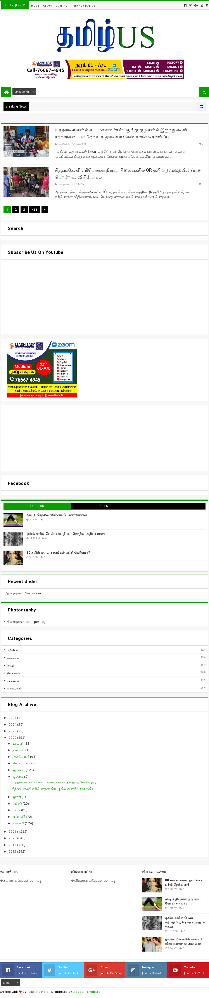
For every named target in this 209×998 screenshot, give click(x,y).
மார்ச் (16, 810)
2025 (13, 717)
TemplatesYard (38, 991)
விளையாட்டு (14, 688)
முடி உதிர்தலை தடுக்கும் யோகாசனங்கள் (56, 515)
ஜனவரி (18, 823)
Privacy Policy (84, 6)
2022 (13, 737)
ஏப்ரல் (17, 803)
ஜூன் (17, 796)
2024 (13, 724)
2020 (13, 838)
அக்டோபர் (21, 756)
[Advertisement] (104, 438)
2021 (13, 831)
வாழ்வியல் (13, 680)
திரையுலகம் (13, 673)
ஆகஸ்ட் (19, 770)
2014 (13, 845)
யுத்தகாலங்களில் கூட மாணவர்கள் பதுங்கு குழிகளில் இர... (55, 782)
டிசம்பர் (18, 743)
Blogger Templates (86, 991)
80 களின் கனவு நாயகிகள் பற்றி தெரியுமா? (58, 552)
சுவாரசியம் (13, 657)
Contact (62, 6)
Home (35, 6)
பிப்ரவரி (19, 816)
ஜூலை (18, 776)
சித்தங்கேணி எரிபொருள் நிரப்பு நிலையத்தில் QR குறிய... (54, 788)
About (48, 6)
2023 (13, 731)
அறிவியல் (12, 650)
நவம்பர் (18, 750)
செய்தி (10, 665)
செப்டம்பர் (20, 763)
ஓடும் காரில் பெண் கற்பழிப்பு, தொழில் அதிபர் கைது (65, 533)
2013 (13, 851)
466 (35, 209)
